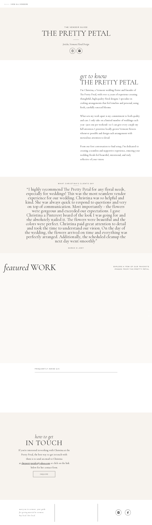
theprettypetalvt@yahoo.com (36, 463)
